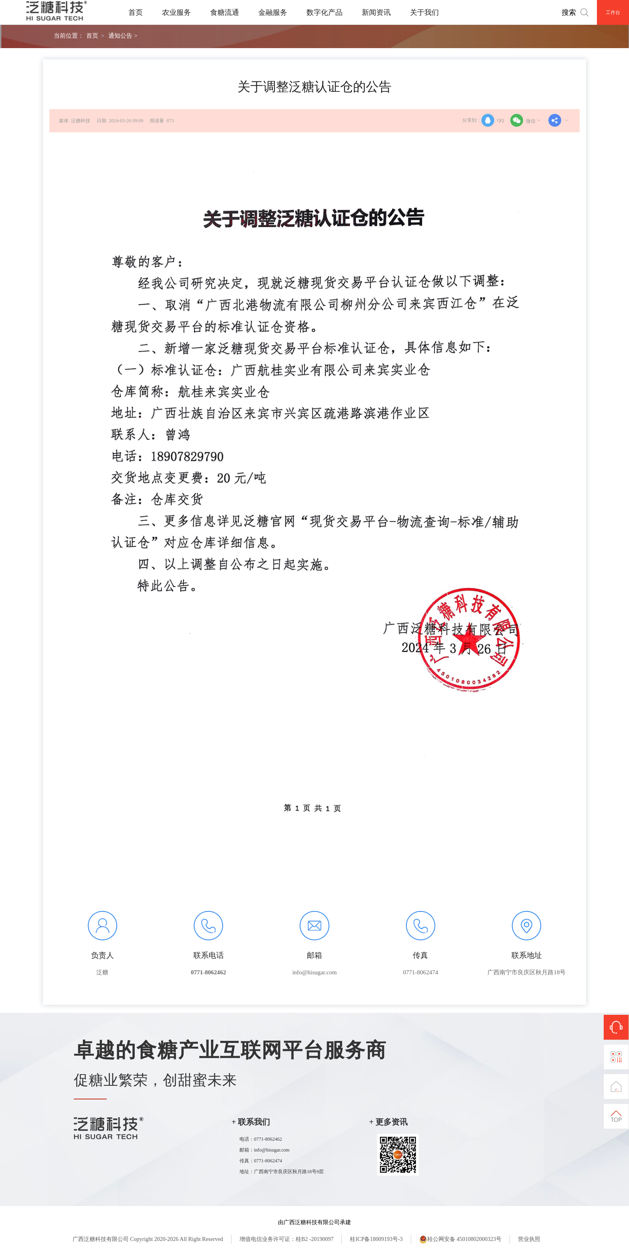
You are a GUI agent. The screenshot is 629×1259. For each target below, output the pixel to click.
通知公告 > (122, 35)
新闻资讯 (376, 12)
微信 (526, 120)
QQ (492, 120)
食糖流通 (224, 12)
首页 (135, 12)
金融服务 (272, 12)
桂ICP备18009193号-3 (376, 1239)
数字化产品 (324, 12)
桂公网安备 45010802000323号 (460, 1239)
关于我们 (424, 12)
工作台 (613, 12)
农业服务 (176, 12)
